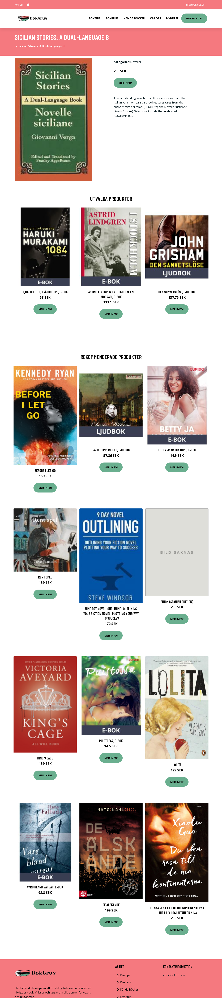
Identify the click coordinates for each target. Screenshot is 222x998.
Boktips (94, 18)
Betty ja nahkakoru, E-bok (177, 450)
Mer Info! (125, 83)
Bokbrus (112, 18)
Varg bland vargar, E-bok (45, 887)
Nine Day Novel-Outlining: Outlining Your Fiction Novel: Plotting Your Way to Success (111, 613)
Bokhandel (194, 18)
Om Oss (155, 18)
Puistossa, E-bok (111, 740)
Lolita (177, 764)
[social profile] (28, 4)
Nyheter (172, 18)
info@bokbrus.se (195, 4)
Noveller (135, 62)
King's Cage (45, 758)
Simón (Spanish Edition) (177, 601)
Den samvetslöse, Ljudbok (177, 292)
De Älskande (111, 904)
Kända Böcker (134, 18)
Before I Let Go (45, 470)
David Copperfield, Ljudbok (111, 450)
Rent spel (45, 577)
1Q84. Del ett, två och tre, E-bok (45, 292)
